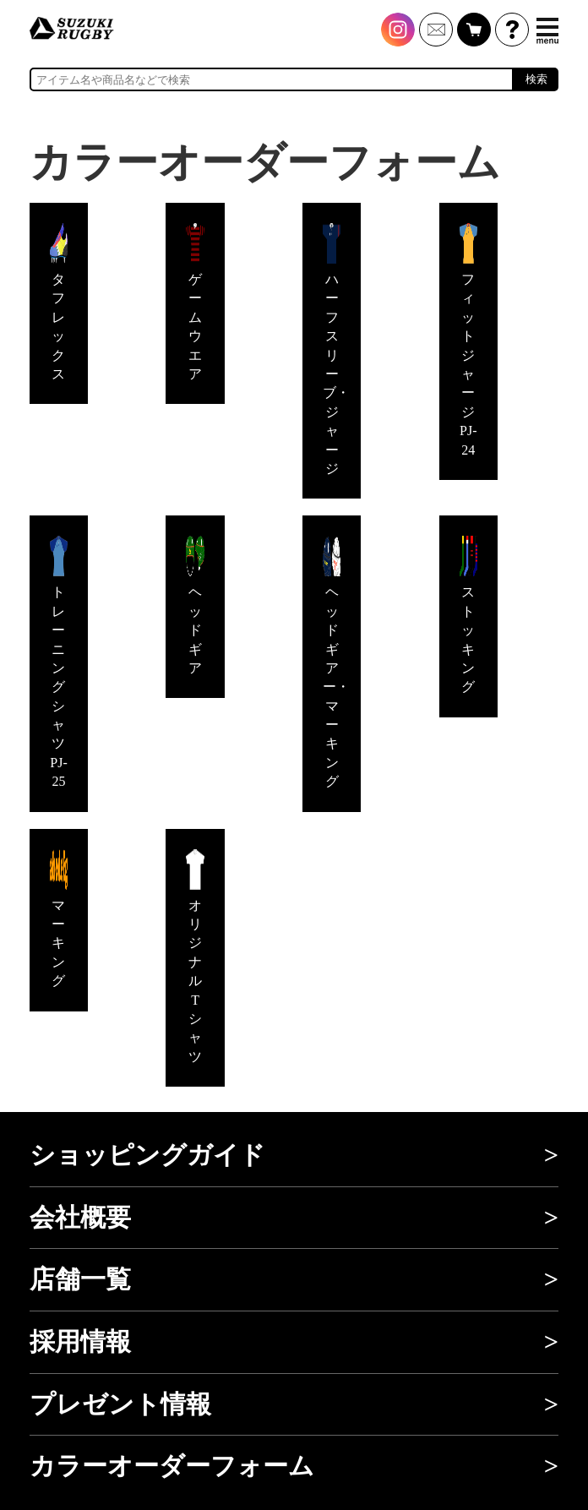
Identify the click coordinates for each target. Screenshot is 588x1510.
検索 (536, 79)
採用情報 (80, 1341)
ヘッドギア (195, 605)
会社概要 (80, 1217)
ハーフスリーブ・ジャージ (336, 349)
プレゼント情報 (120, 1404)
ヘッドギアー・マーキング (336, 662)
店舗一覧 (80, 1279)
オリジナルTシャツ (195, 956)
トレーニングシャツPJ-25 (59, 662)
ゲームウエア (195, 302)
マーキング (59, 919)
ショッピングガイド (147, 1155)
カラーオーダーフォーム (172, 1466)
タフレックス (59, 302)
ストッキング (468, 615)
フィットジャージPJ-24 (468, 340)
